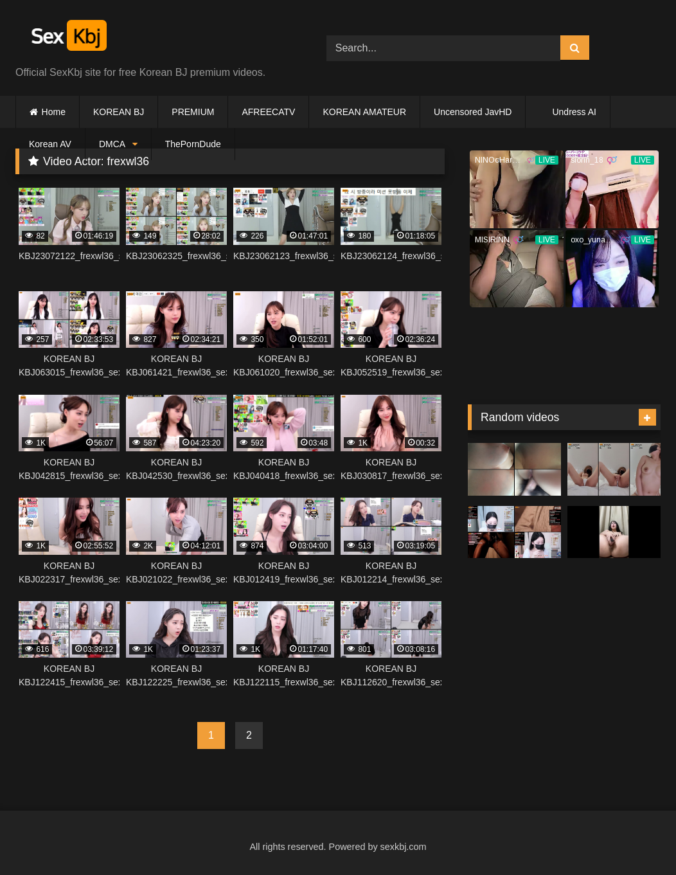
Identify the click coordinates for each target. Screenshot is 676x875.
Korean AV (50, 144)
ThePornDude (193, 144)
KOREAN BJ (118, 112)
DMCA (112, 144)
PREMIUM (193, 112)
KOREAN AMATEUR (364, 112)
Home (54, 112)
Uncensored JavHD (472, 112)
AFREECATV (268, 112)
